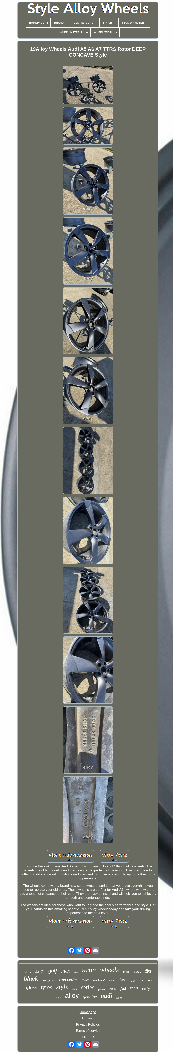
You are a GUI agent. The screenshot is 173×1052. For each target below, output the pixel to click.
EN (84, 1037)
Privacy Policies (88, 1024)
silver (27, 972)
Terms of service (88, 1031)
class (122, 980)
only (149, 980)
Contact (88, 1018)
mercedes (68, 979)
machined (99, 980)
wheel (119, 997)
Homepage (88, 1012)
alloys (57, 997)
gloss (31, 987)
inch (65, 971)
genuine (90, 996)
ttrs (74, 988)
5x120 (39, 971)
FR (91, 1037)
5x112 (89, 970)
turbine (137, 972)
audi (106, 995)
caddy (146, 988)
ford (123, 988)
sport (134, 988)
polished (101, 989)
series (87, 987)
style (62, 986)
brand (112, 980)
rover (85, 980)
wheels (109, 970)
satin (76, 972)
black (31, 978)
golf (52, 971)
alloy (72, 995)
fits (148, 971)
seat (141, 980)
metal (132, 981)
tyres (46, 987)
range (112, 988)
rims (126, 971)
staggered (48, 980)
